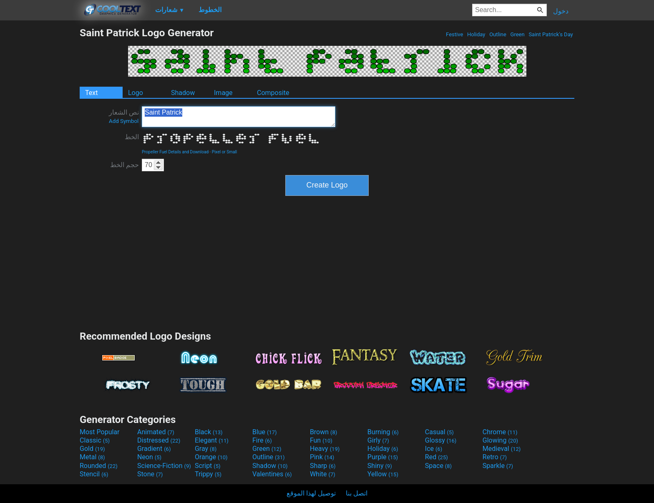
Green (517, 34)
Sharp (323, 466)
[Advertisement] (39, 152)
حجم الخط (124, 165)
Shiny (379, 466)
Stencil (94, 474)
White (322, 474)
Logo (135, 93)
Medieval (502, 449)
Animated (155, 432)
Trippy (208, 474)
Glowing (500, 440)
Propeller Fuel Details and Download (175, 152)
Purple (382, 457)
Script (208, 466)
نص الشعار (124, 116)
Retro (495, 457)
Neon (149, 457)
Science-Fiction (164, 466)
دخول (560, 11)
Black (209, 432)
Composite (273, 93)
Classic (95, 440)
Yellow (382, 474)
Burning (383, 432)
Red (436, 457)
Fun (321, 440)
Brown (323, 432)
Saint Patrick (238, 116)
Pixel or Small (224, 152)
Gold (92, 449)
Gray (205, 449)
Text (91, 93)
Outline (498, 34)
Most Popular (100, 432)
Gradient (154, 449)
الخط (132, 137)
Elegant (212, 440)
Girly (378, 440)
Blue (264, 432)
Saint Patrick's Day (550, 34)
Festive (455, 34)
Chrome (500, 432)
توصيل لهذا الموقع (311, 493)
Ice (433, 449)
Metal (92, 457)
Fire (262, 440)
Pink (322, 457)
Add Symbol (123, 121)
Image (223, 93)
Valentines (272, 474)
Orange (211, 457)
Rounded (99, 466)
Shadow (183, 93)
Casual (439, 432)
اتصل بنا (356, 493)
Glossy (441, 440)
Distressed (158, 440)
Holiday (476, 34)
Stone (150, 474)
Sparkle (498, 466)
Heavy (325, 449)
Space (438, 466)
